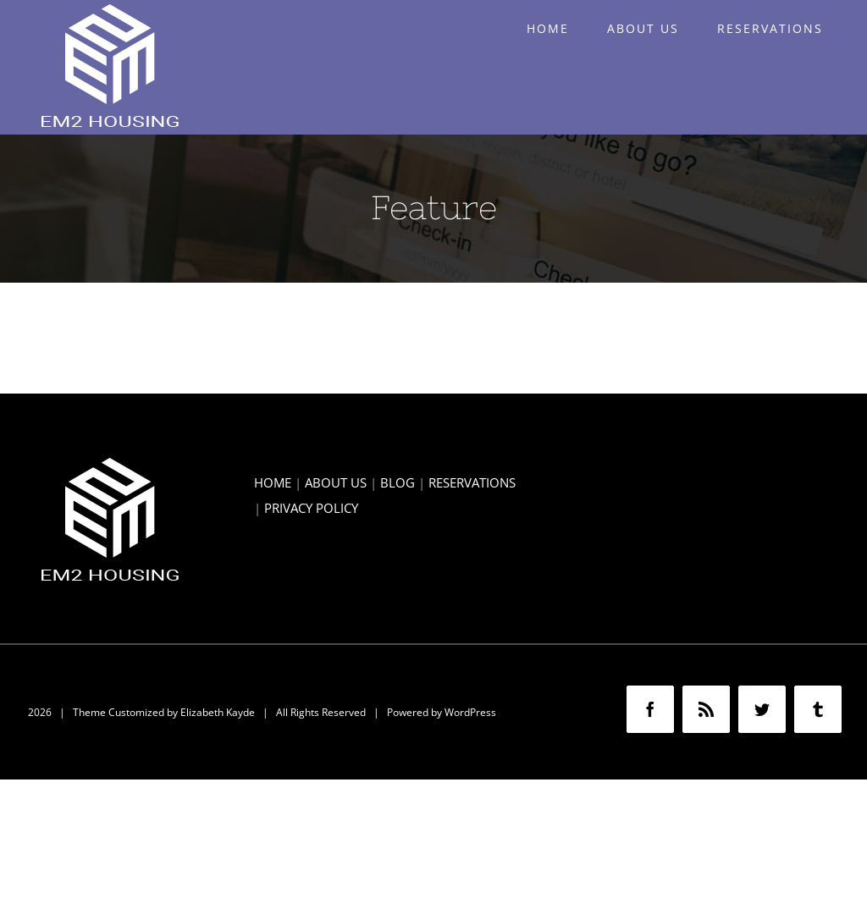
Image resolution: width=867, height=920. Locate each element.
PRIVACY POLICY (311, 507)
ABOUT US (336, 482)
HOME (272, 482)
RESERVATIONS (472, 482)
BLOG (397, 482)
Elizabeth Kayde (217, 712)
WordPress (470, 712)
